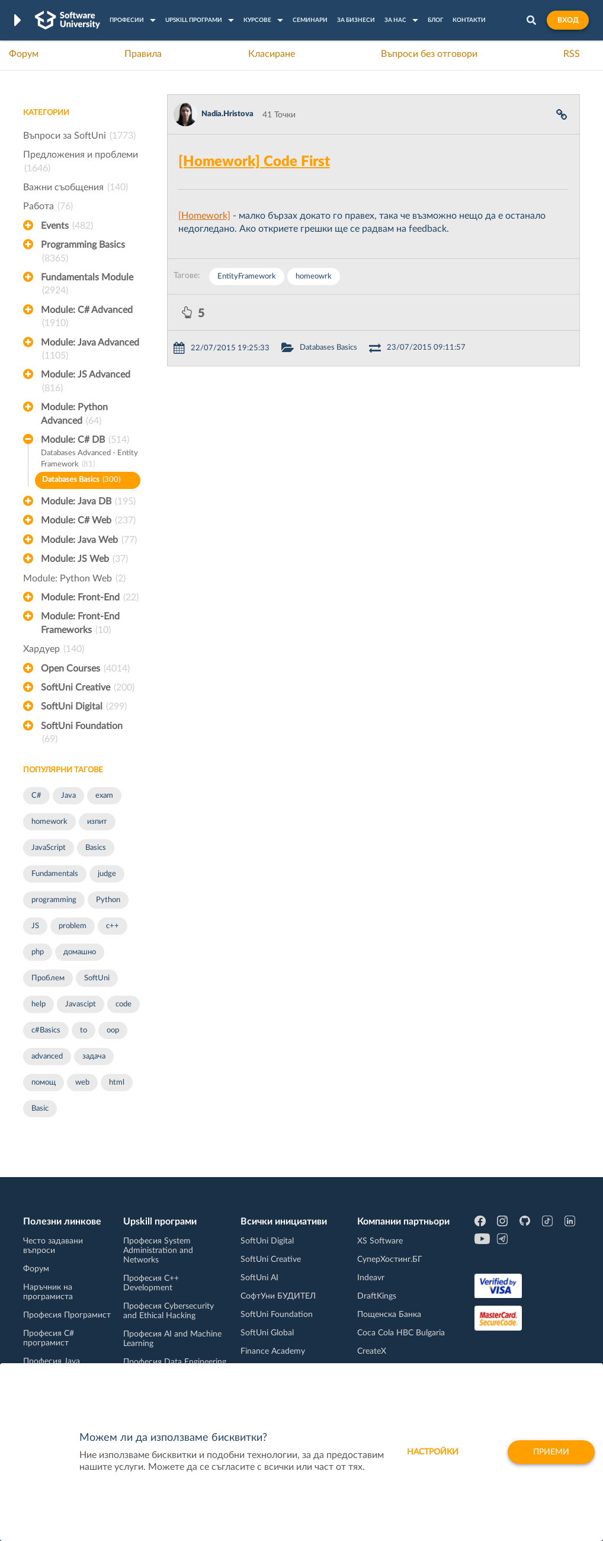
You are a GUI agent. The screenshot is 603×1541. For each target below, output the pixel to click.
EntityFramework (246, 276)
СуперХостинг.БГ (389, 1259)
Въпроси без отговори (429, 54)
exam (104, 796)
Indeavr (370, 1278)
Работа (48, 206)
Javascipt (80, 1004)
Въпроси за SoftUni (79, 135)
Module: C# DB (85, 439)
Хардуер (53, 649)
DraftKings (376, 1296)
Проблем (48, 978)
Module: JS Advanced (85, 382)
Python (108, 900)
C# (36, 796)
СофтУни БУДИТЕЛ (278, 1296)
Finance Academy (272, 1351)
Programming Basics (83, 252)
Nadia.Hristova (227, 114)
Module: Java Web (89, 539)
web (82, 1082)
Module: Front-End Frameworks (80, 624)
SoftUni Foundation (82, 733)
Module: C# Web (88, 520)
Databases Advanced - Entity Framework (89, 459)
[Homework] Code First (254, 162)
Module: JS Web (84, 558)
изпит (97, 822)
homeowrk (314, 276)
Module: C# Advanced (87, 317)
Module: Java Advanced (90, 350)
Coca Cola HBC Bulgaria (401, 1333)
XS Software (380, 1241)
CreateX (371, 1351)
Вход (567, 20)
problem (72, 926)
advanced (47, 1056)
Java (68, 796)
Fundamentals (54, 874)
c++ (112, 926)
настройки (432, 1452)
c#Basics (45, 1030)
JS (35, 926)
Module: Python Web (74, 578)
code (123, 1004)
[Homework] (204, 215)
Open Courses (85, 668)
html (116, 1082)
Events (67, 225)
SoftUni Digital (84, 706)
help (38, 1004)
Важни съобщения (75, 187)
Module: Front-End (90, 597)
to (83, 1030)
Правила (143, 54)
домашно (79, 952)
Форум (24, 54)
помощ (43, 1082)
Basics (95, 848)
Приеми (551, 1452)
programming (53, 900)
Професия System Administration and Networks (158, 1250)
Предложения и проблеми (80, 162)
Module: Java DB (88, 501)
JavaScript (48, 848)
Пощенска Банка (389, 1314)
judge (107, 874)
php (37, 952)
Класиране (271, 54)
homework (49, 822)
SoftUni (97, 978)
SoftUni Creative (87, 687)
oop (113, 1030)
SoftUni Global (267, 1333)
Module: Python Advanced (74, 414)
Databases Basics (81, 480)
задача (93, 1056)
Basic (40, 1108)
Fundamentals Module (87, 285)
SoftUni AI (259, 1278)
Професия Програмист (67, 1315)
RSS (571, 54)
